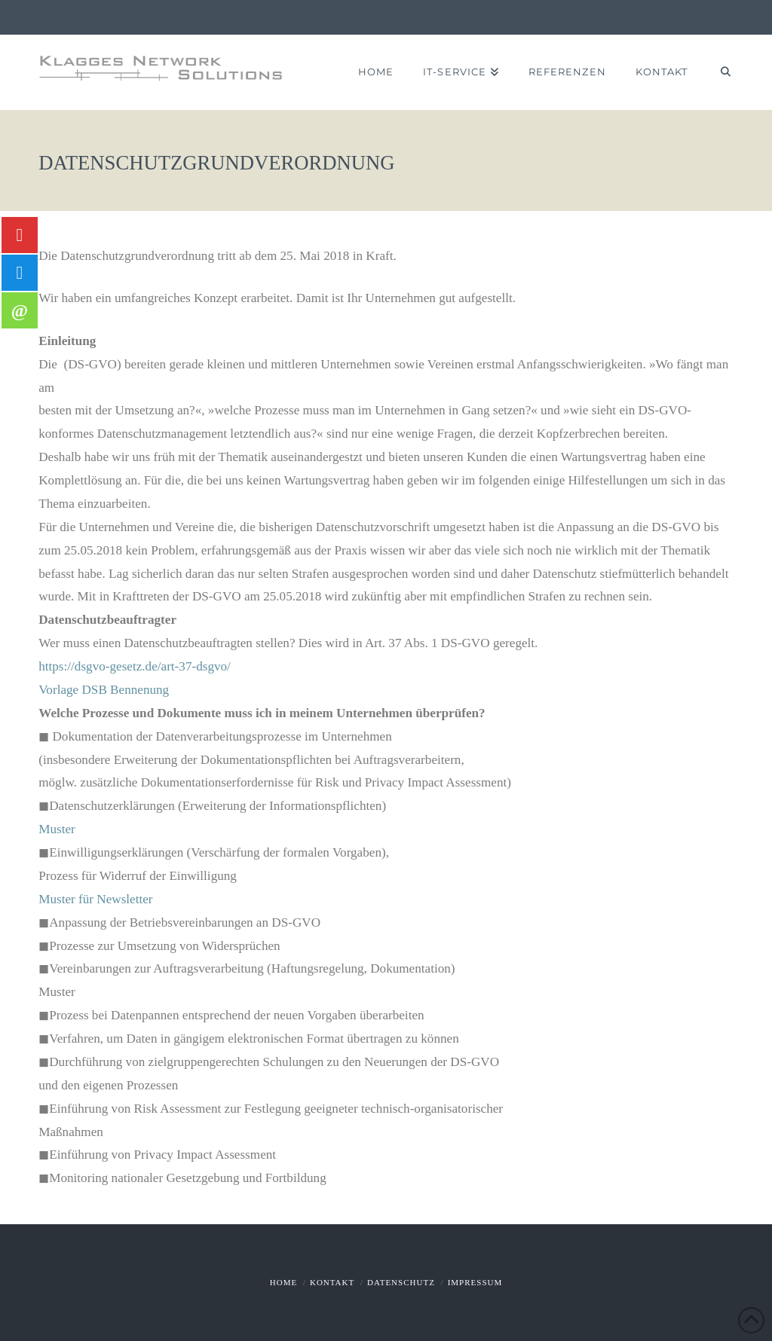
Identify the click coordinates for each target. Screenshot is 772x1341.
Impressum (475, 1282)
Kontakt (332, 1282)
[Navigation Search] (717, 72)
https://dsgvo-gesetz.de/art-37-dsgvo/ (134, 666)
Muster (56, 829)
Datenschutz (401, 1282)
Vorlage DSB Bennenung (103, 690)
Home (283, 1282)
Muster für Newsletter (95, 899)
